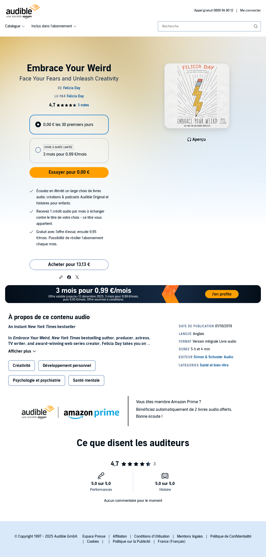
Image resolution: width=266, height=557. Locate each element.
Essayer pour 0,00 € (69, 172)
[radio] (68, 124)
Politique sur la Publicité (131, 541)
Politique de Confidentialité (230, 536)
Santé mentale (86, 380)
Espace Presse (93, 536)
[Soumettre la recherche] (256, 26)
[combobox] (209, 26)
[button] (61, 277)
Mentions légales (190, 536)
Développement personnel (67, 365)
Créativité (21, 365)
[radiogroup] (68, 139)
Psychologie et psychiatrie (37, 380)
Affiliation (120, 536)
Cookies (93, 541)
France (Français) (171, 541)
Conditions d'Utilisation (152, 536)
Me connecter (250, 10)
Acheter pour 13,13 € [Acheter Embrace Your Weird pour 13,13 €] (69, 264)
